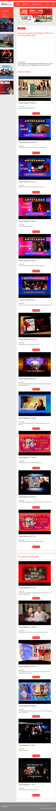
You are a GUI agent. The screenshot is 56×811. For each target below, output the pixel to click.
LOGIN (53, 4)
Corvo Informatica (50, 808)
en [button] (47, 4)
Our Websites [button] (37, 4)
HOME (18, 4)
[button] (35, 88)
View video (36, 113)
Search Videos (4, 15)
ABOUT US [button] (25, 4)
